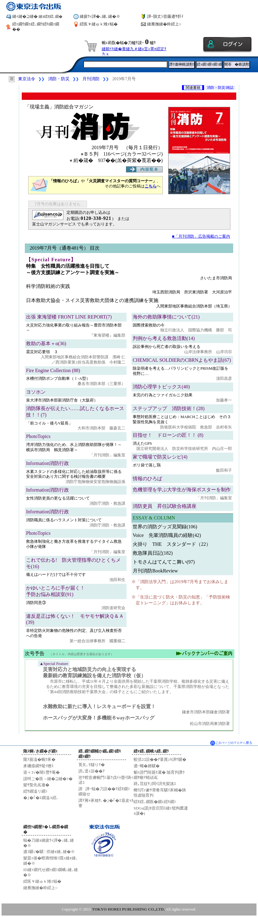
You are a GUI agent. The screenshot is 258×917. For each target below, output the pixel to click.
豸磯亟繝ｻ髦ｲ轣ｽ (38, 766)
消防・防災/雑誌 (220, 87)
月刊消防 (91, 79)
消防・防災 (59, 79)
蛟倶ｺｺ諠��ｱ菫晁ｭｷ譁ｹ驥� (160, 759)
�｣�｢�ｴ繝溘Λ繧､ (41, 797)
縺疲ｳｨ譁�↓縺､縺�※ (100, 16)
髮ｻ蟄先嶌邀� (36, 785)
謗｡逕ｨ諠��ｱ (91, 771)
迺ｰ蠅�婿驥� (147, 766)
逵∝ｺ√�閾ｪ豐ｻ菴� (41, 772)
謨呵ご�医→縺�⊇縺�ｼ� (48, 778)
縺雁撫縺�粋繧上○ (164, 24)
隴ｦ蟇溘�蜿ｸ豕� (39, 759)
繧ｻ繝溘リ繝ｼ (35, 791)
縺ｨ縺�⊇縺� (37, 16)
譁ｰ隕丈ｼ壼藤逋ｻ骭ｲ (165, 16)
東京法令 (26, 79)
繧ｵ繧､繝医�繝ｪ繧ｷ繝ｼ (155, 801)
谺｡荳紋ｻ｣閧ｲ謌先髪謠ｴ (155, 783)
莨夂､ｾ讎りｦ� (91, 764)
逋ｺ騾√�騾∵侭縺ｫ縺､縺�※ (49, 851)
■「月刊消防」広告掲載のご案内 (201, 236)
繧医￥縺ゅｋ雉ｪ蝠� (99, 24)
